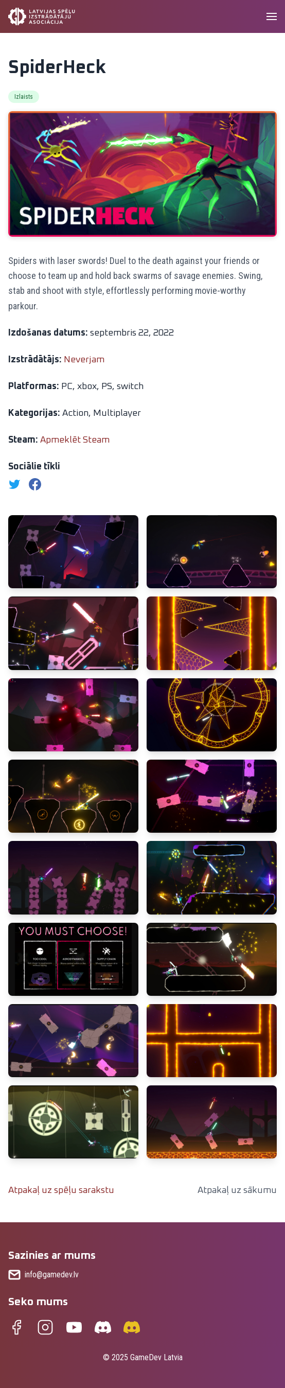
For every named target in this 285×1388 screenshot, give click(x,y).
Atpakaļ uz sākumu (237, 1190)
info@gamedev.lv (52, 1274)
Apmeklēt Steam (75, 440)
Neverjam (84, 359)
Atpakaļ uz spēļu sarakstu (61, 1190)
